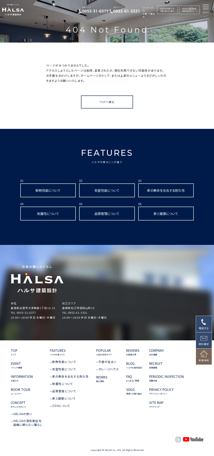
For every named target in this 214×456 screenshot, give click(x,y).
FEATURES (107, 156)
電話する (204, 328)
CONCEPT (18, 404)
